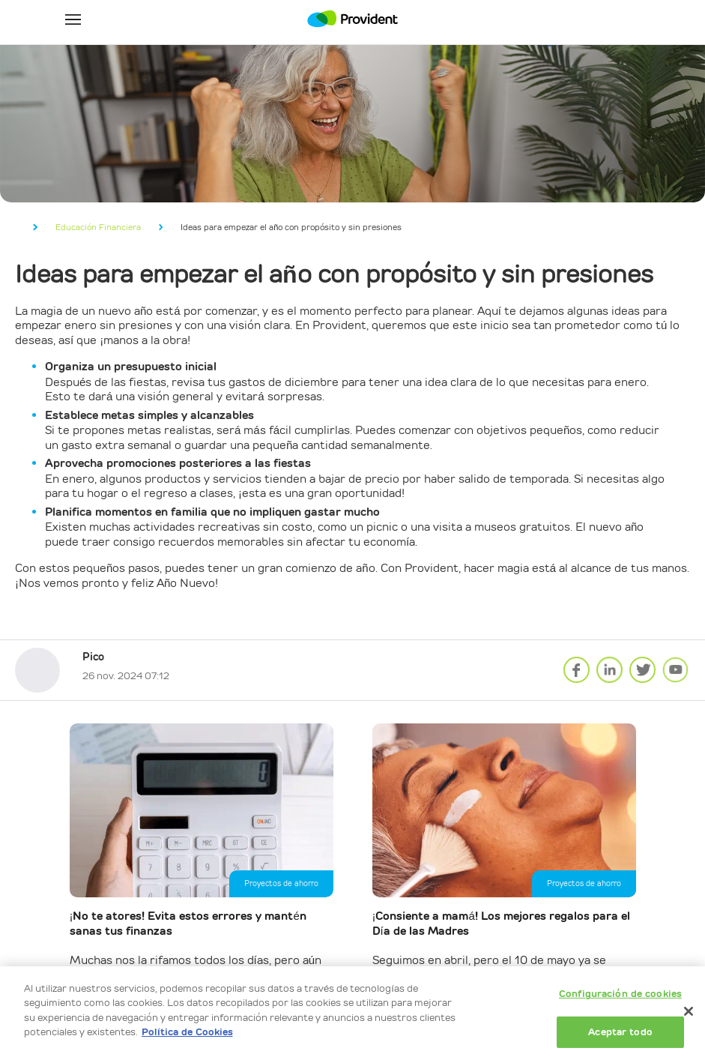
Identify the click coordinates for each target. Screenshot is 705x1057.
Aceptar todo (620, 1032)
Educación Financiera (98, 227)
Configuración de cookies (620, 993)
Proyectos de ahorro (281, 883)
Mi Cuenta (632, 18)
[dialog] (352, 1011)
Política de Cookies (187, 1032)
